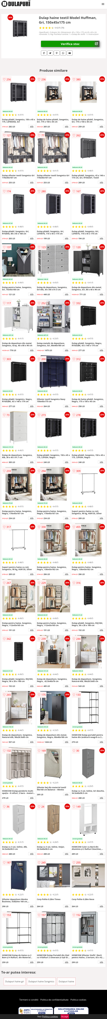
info (31, 126)
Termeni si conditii (28, 999)
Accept (64, 1016)
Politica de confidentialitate (54, 999)
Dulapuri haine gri (14, 981)
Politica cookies (78, 999)
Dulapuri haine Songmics (41, 981)
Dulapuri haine (66, 981)
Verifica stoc (80, 44)
